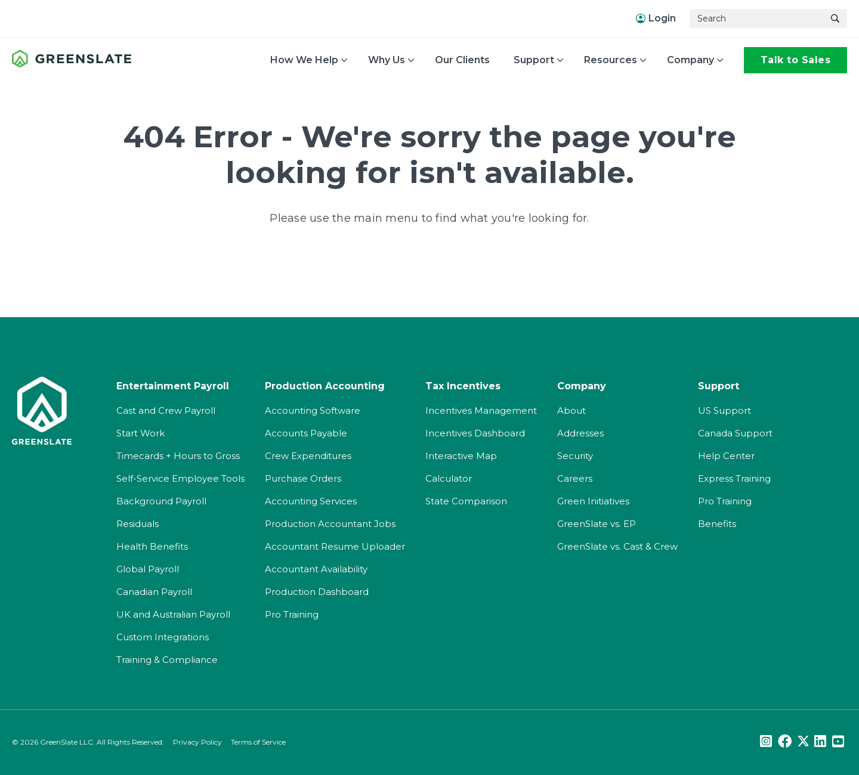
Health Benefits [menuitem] (152, 544)
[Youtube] (838, 740)
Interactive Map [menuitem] (461, 454)
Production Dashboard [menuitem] (317, 590)
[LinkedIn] (820, 740)
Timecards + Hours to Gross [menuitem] (178, 454)
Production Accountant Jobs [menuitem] (330, 522)
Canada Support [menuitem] (735, 431)
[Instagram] (766, 740)
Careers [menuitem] (574, 476)
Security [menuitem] (575, 454)
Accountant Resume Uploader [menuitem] (335, 544)
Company (690, 60)
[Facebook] (785, 740)
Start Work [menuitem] (140, 431)
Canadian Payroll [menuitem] (154, 590)
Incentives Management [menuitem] (481, 408)
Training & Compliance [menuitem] (167, 658)
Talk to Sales (796, 60)
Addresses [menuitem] (580, 431)
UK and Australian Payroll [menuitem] (173, 612)
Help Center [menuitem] (726, 454)
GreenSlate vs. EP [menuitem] (596, 522)
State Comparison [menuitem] (466, 499)
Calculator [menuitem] (448, 476)
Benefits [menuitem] (717, 522)
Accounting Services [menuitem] (311, 499)
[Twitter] (803, 740)
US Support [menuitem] (724, 408)
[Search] (756, 18)
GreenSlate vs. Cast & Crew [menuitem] (617, 544)
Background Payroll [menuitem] (161, 499)
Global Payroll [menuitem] (147, 567)
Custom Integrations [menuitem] (162, 635)
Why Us (386, 60)
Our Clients (462, 60)
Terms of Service (258, 740)
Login (656, 18)
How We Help (304, 60)
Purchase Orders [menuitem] (303, 476)
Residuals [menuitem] (137, 522)
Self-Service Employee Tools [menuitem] (180, 476)
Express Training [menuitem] (734, 476)
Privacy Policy (197, 740)
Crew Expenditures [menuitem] (308, 454)
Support (534, 60)
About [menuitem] (571, 408)
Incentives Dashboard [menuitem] (475, 431)
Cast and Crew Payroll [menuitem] (165, 408)
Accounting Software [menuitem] (312, 408)
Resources (610, 60)
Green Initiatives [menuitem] (593, 499)
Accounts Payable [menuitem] (306, 431)
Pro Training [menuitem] (292, 612)
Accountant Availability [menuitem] (316, 567)
